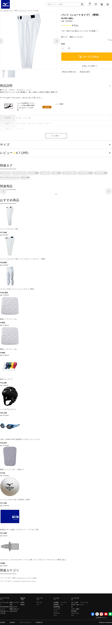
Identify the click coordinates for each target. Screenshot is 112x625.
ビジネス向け (75, 610)
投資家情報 (56, 618)
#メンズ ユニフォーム (19, 184)
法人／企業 (74, 614)
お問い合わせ (13, 623)
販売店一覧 (22, 610)
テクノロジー (39, 610)
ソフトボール (17, 593)
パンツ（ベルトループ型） (9, 240)
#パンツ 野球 (56, 184)
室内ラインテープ (6, 391)
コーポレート (56, 610)
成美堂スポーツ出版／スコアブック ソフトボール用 (19, 541)
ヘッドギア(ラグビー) (8, 421)
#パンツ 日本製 (33, 184)
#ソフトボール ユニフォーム (10, 189)
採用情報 (56, 616)
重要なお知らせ (14, 620)
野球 (16, 10)
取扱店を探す (85, 83)
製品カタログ (13, 618)
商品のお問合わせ (69, 83)
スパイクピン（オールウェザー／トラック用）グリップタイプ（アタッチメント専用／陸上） (33, 571)
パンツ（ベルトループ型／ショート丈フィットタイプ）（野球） (23, 270)
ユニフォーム (23, 10)
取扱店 (22, 616)
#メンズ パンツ (5, 184)
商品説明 (6, 97)
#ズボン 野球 (25, 189)
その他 (36, 10)
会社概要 (56, 614)
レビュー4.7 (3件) (14, 165)
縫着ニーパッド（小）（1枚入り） (12, 481)
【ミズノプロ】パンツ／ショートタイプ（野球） (17, 301)
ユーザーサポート (4, 610)
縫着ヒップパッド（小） (9, 331)
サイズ (5, 156)
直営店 (22, 614)
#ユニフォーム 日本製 (85, 184)
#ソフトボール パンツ (69, 184)
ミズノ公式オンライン (6, 10)
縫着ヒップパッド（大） (9, 361)
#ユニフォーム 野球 (101, 184)
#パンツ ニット (45, 184)
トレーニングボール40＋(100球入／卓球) (15, 511)
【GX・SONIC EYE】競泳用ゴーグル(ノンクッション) (20, 451)
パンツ (31, 10)
